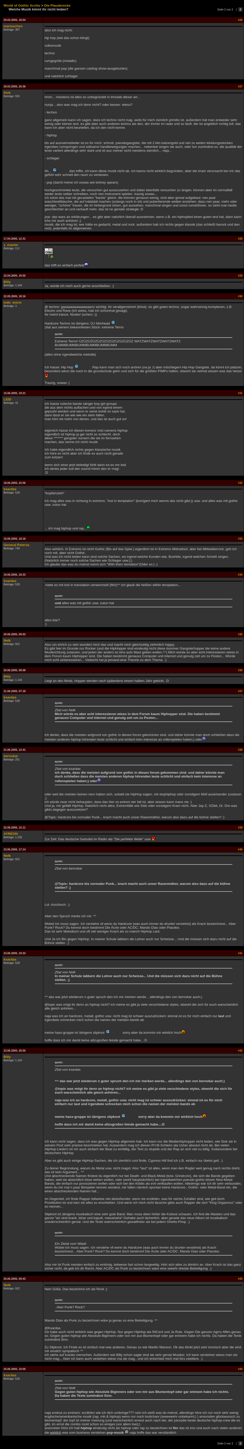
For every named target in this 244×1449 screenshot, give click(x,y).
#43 (240, 1278)
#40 (240, 849)
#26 (240, 19)
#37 (240, 691)
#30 (240, 296)
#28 (240, 238)
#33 (240, 538)
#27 (240, 86)
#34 (240, 574)
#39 (240, 827)
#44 (240, 1368)
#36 (240, 670)
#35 (240, 634)
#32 (240, 482)
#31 (240, 393)
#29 (240, 275)
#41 (240, 953)
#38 (240, 749)
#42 (240, 1050)
